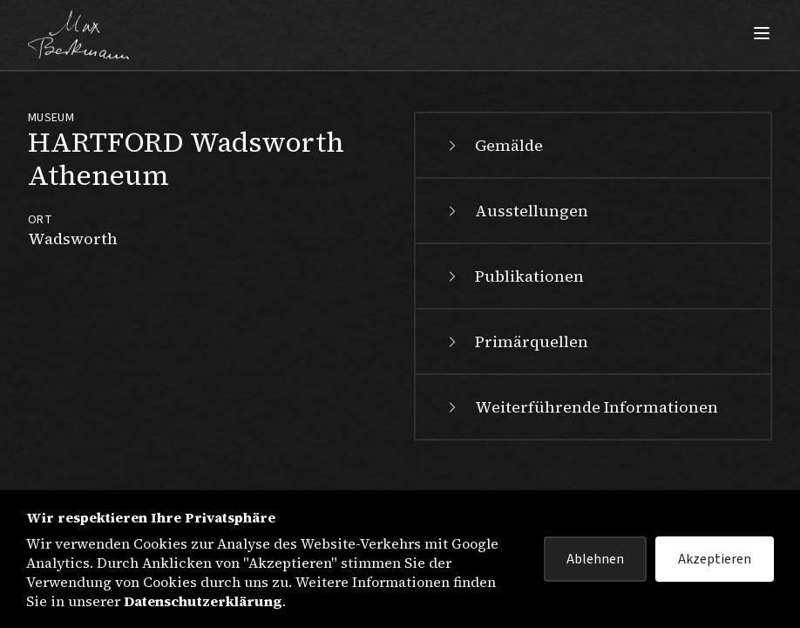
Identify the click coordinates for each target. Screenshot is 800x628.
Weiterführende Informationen (581, 407)
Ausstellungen (516, 211)
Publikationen (514, 276)
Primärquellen (516, 341)
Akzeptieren (714, 559)
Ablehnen (595, 559)
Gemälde (493, 145)
